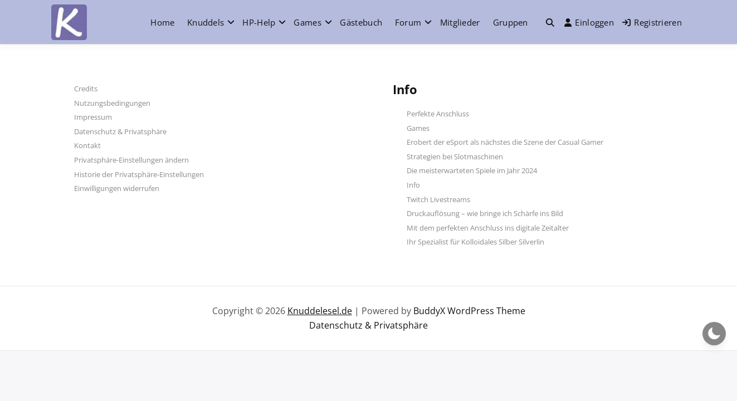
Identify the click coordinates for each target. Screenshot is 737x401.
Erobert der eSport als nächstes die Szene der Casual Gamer (505, 142)
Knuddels (205, 22)
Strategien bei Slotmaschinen (455, 156)
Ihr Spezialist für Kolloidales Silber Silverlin (475, 242)
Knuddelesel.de (319, 311)
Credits (85, 89)
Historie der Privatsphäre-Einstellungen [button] (139, 174)
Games (307, 22)
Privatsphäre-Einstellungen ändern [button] (131, 160)
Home (162, 22)
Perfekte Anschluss (438, 114)
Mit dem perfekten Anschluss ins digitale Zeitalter (488, 228)
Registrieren (652, 22)
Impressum (93, 117)
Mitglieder (460, 22)
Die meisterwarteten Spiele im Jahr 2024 (472, 170)
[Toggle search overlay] (550, 22)
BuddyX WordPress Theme (469, 311)
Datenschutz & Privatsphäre (120, 131)
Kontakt (87, 145)
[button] (550, 22)
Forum (408, 22)
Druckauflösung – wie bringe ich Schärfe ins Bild (485, 213)
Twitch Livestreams (438, 199)
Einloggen (589, 22)
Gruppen (510, 22)
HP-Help (258, 22)
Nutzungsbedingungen (112, 103)
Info (413, 185)
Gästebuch (361, 22)
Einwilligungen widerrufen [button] (116, 188)
